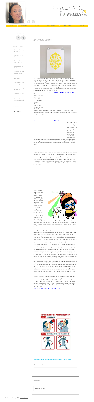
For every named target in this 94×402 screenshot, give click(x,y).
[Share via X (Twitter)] (38, 365)
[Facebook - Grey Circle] (28, 21)
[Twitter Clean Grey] (23, 37)
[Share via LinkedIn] (43, 365)
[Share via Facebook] (34, 365)
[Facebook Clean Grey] (18, 37)
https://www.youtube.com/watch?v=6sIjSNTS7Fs (47, 288)
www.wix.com (24, 398)
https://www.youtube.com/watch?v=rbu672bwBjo (61, 92)
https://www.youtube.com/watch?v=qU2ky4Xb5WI (48, 121)
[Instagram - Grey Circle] (33, 21)
